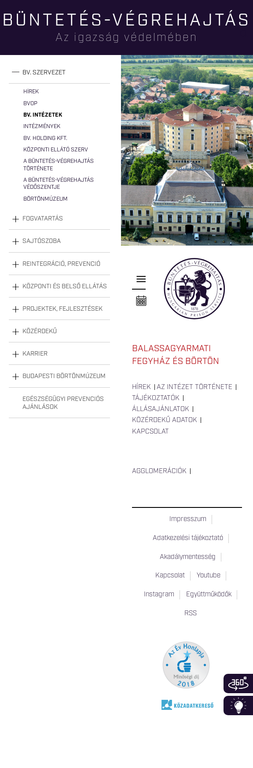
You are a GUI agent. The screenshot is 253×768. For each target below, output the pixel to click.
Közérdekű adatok (164, 420)
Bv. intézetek (42, 115)
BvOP (30, 103)
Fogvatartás (42, 219)
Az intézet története (194, 387)
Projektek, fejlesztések (62, 309)
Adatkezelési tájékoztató (188, 538)
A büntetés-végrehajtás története (58, 165)
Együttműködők (208, 594)
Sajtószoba (41, 241)
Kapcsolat (150, 431)
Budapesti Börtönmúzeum (64, 376)
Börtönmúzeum (45, 199)
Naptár (141, 301)
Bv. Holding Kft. (45, 138)
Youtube (208, 575)
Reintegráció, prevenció (61, 264)
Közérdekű (39, 331)
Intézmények (41, 126)
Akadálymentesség (188, 557)
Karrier (35, 354)
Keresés (246, 37)
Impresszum (187, 519)
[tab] (59, 73)
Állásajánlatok (160, 409)
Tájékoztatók (156, 398)
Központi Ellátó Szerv (55, 150)
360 (238, 683)
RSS (190, 613)
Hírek (31, 92)
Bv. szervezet (44, 73)
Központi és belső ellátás (64, 286)
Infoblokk (238, 705)
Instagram (159, 594)
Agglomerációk (159, 471)
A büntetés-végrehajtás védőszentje (58, 183)
